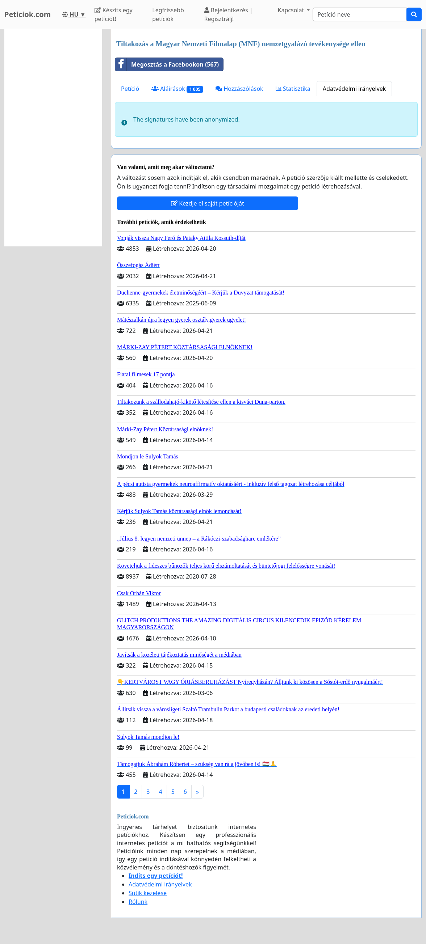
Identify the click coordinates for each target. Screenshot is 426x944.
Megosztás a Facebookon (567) (167, 64)
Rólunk (138, 902)
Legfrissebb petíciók (168, 14)
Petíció (130, 89)
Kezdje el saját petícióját (207, 203)
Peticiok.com (27, 14)
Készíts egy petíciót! (114, 14)
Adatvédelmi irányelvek (354, 89)
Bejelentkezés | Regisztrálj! (228, 14)
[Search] (360, 14)
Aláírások (177, 89)
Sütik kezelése (148, 893)
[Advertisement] (53, 137)
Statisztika (293, 89)
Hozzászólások (239, 89)
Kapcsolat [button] (292, 10)
